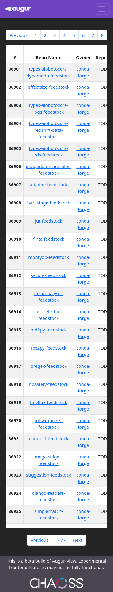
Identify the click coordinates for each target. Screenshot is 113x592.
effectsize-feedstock (48, 87)
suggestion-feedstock (48, 475)
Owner (83, 57)
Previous (18, 35)
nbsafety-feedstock (49, 384)
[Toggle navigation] (102, 9)
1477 (60, 540)
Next (77, 540)
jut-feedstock (48, 221)
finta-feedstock (48, 239)
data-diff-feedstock (48, 438)
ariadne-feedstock (48, 184)
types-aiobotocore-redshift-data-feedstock (48, 130)
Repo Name (48, 57)
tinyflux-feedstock (48, 402)
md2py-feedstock (48, 330)
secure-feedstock (48, 275)
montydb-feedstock (48, 257)
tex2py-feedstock (48, 348)
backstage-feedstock (48, 203)
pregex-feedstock (49, 366)
